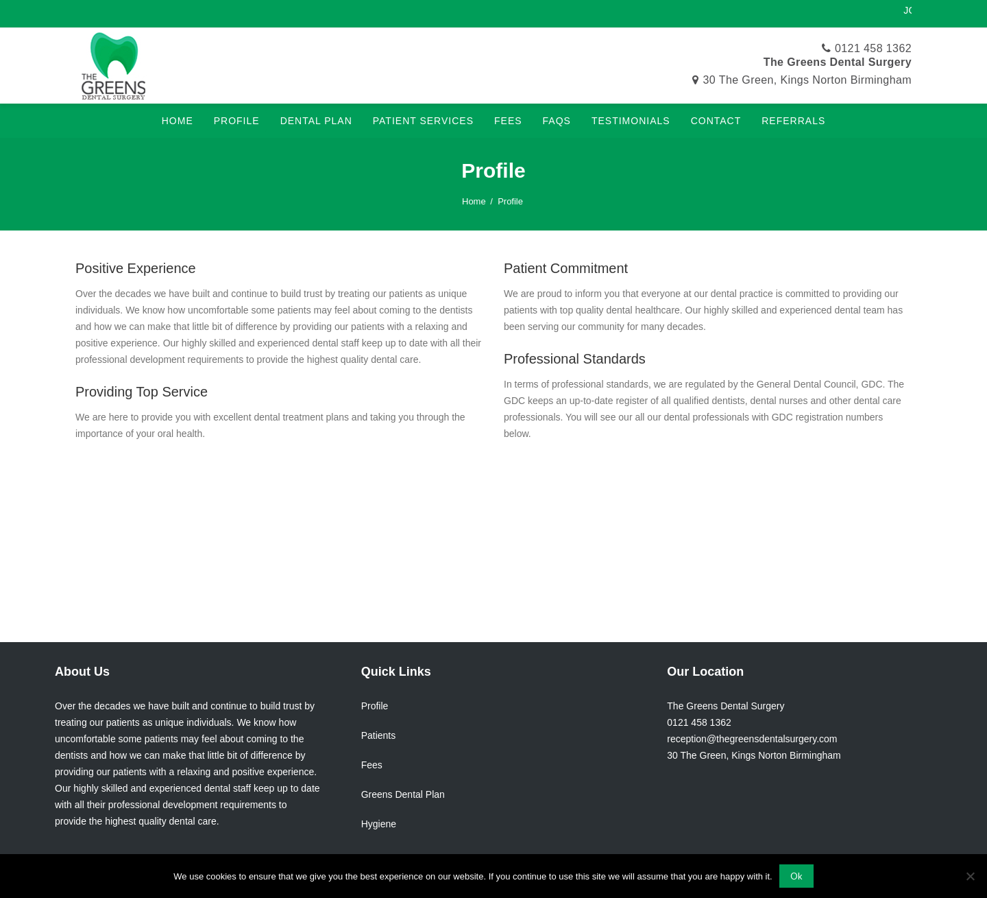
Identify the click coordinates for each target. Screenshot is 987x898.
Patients (378, 735)
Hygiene (378, 823)
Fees (371, 764)
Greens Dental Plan (403, 794)
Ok (796, 876)
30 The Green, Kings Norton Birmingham (807, 80)
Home (474, 201)
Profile (375, 705)
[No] (970, 876)
